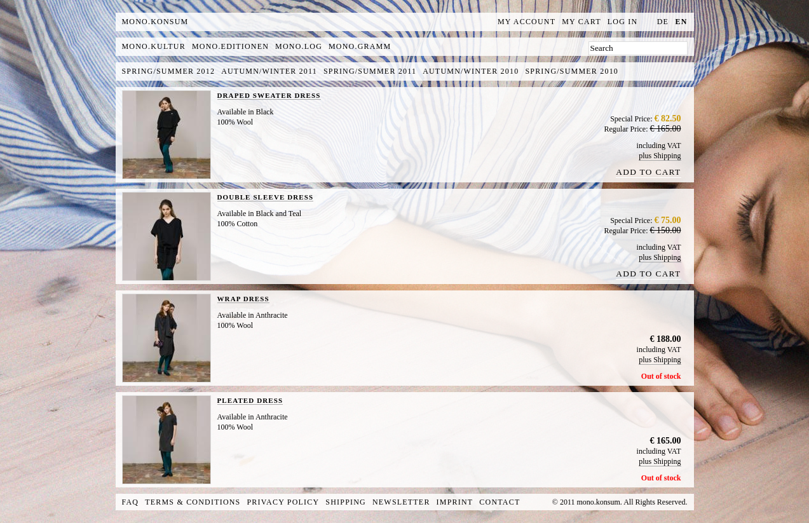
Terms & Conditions (192, 502)
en (681, 21)
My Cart (581, 21)
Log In (623, 21)
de (663, 21)
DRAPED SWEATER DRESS (269, 95)
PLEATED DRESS (250, 400)
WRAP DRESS (243, 298)
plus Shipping (660, 155)
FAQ (130, 502)
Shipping (345, 502)
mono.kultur (154, 46)
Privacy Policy (283, 502)
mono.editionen (230, 46)
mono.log (298, 46)
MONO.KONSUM (155, 21)
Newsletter (401, 502)
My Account (526, 21)
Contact (499, 502)
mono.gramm (360, 46)
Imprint (455, 502)
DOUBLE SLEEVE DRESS (265, 197)
